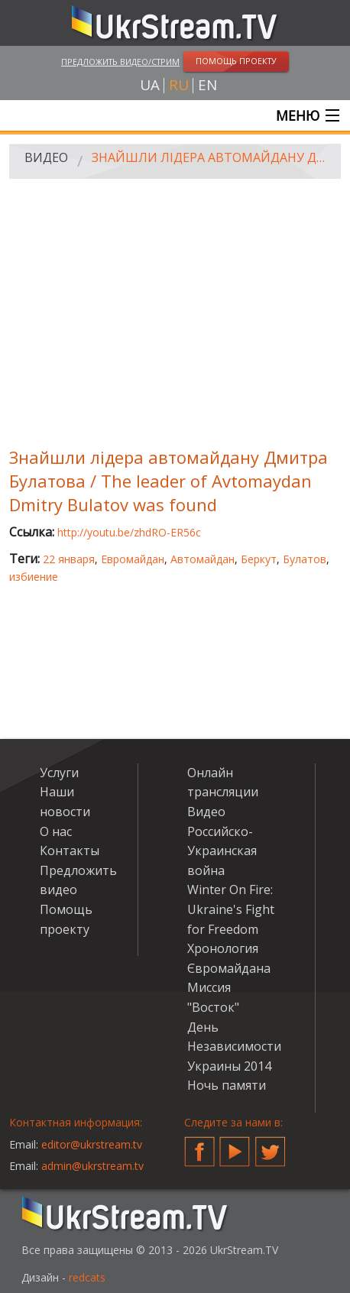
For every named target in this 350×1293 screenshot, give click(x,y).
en (207, 85)
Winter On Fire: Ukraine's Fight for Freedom (230, 909)
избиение (33, 576)
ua (150, 85)
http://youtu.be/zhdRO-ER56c (129, 532)
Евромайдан (132, 559)
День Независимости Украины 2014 (234, 1046)
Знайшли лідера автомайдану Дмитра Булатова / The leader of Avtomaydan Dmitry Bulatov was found (211, 157)
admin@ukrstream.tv (92, 1166)
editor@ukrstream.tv (91, 1144)
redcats (87, 1277)
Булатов (304, 559)
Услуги (59, 772)
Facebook (199, 1145)
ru (179, 85)
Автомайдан (202, 559)
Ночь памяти (226, 1085)
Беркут (259, 559)
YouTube (234, 1145)
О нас (56, 831)
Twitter (270, 1145)
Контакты (69, 850)
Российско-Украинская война (222, 851)
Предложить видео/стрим (120, 61)
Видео (46, 157)
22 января (69, 559)
